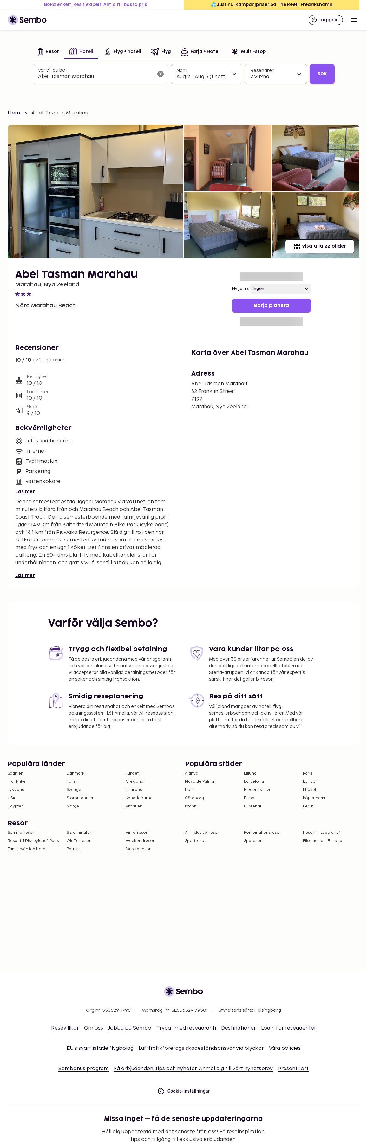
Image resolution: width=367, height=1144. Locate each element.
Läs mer (25, 492)
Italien (72, 781)
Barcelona (254, 781)
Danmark (75, 773)
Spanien (15, 773)
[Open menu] (354, 20)
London (310, 781)
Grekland (134, 781)
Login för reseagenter (288, 1028)
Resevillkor (65, 1028)
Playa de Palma (199, 781)
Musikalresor (138, 849)
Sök (322, 74)
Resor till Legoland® (322, 832)
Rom (189, 790)
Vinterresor (136, 832)
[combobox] (95, 77)
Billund (250, 773)
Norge (73, 806)
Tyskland (16, 790)
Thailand (134, 790)
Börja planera (271, 306)
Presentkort (293, 1069)
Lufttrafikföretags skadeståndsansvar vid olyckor (201, 1048)
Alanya (191, 773)
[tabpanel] (184, 74)
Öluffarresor (79, 841)
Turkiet (132, 773)
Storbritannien (81, 798)
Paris (307, 773)
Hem (14, 113)
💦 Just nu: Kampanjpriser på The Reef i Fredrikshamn (271, 4)
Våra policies (285, 1048)
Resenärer (262, 70)
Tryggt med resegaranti (186, 1028)
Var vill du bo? (52, 70)
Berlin (308, 806)
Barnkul (74, 849)
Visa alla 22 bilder (319, 246)
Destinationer (238, 1028)
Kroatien (134, 806)
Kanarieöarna (139, 798)
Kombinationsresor (262, 832)
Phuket (309, 790)
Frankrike (17, 781)
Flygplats (240, 288)
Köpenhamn (315, 798)
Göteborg (194, 798)
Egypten (16, 806)
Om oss (93, 1028)
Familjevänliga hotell (27, 849)
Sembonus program (83, 1069)
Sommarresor (21, 832)
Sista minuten (79, 832)
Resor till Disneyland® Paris (33, 841)
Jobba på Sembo (129, 1028)
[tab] (48, 52)
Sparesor (253, 841)
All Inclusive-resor (202, 832)
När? (181, 70)
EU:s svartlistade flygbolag (100, 1048)
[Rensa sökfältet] (160, 74)
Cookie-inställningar (184, 1091)
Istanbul (192, 806)
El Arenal (252, 806)
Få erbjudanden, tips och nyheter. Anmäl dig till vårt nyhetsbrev (193, 1069)
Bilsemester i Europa (322, 841)
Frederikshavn (258, 790)
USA (11, 798)
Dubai (249, 798)
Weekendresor (140, 841)
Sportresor (195, 841)
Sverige (74, 790)
